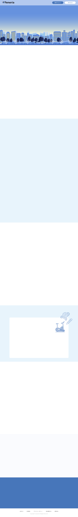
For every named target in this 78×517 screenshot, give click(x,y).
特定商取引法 (48, 511)
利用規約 (28, 511)
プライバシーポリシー (38, 511)
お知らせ (21, 511)
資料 (58, 2)
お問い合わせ (70, 2)
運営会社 (56, 511)
